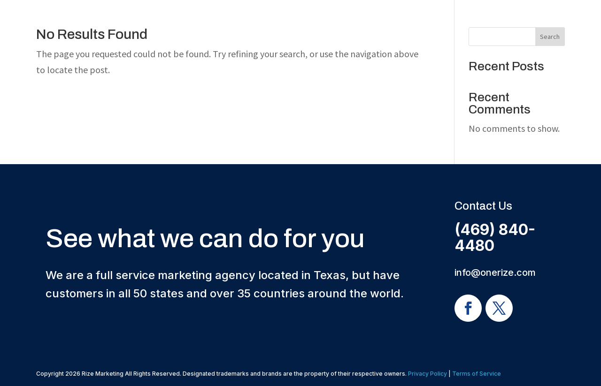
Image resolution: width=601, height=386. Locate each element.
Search (550, 36)
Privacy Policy (427, 373)
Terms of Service (476, 373)
